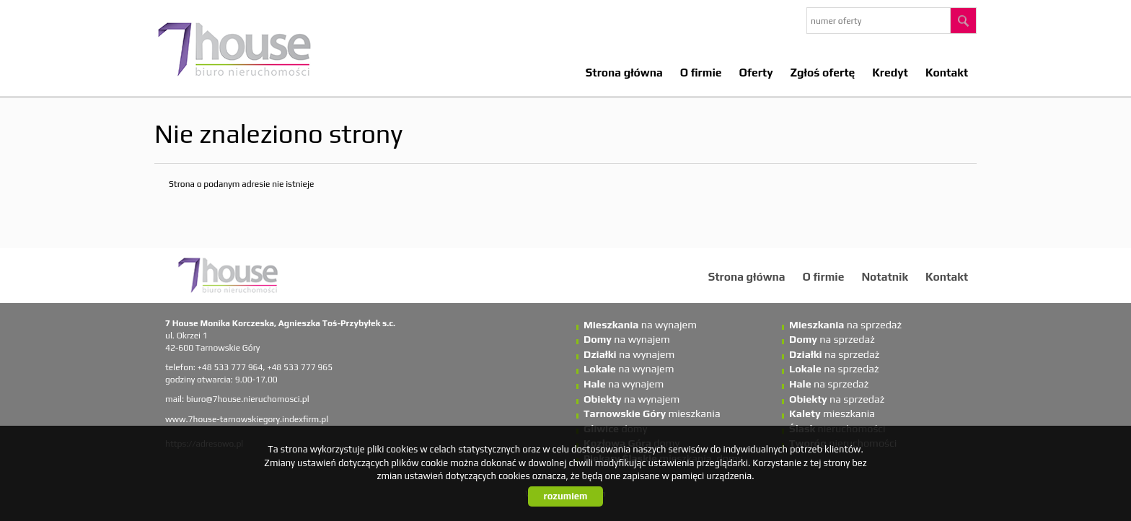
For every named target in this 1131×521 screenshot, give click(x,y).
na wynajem (640, 324)
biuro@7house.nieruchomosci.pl (247, 399)
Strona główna (624, 72)
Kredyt (890, 72)
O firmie (701, 72)
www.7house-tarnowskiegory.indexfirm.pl (246, 419)
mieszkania (652, 413)
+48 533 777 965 (300, 367)
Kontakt (946, 72)
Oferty (756, 72)
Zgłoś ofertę (823, 72)
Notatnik (884, 276)
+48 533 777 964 (230, 367)
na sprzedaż (845, 324)
